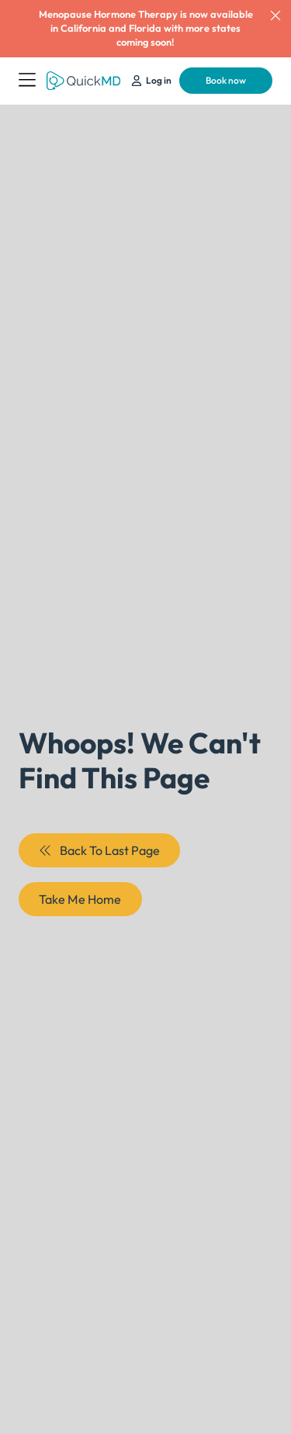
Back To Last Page (99, 850)
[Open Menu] (27, 80)
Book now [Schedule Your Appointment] (226, 80)
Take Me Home (80, 899)
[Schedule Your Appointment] (151, 81)
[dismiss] (275, 15)
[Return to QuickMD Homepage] (83, 81)
